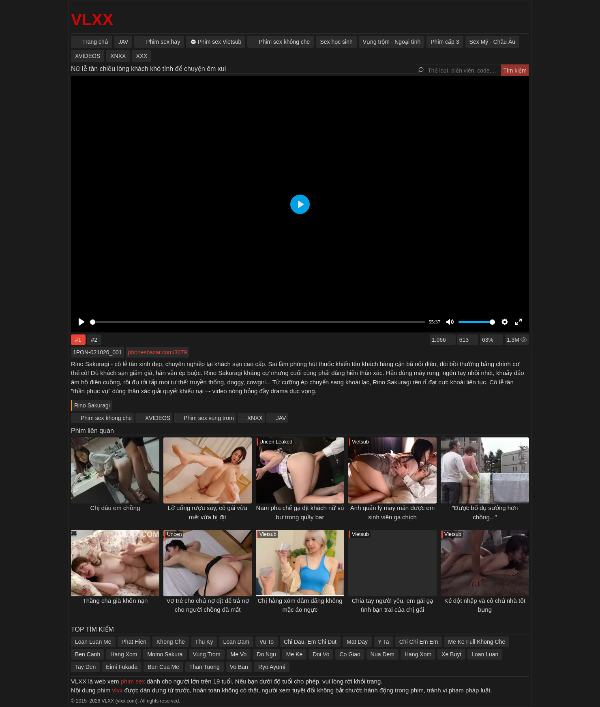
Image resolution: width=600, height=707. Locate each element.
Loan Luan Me (93, 641)
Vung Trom (207, 654)
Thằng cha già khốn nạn (115, 600)
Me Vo (239, 654)
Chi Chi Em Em (418, 641)
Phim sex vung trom (209, 418)
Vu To (266, 641)
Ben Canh (87, 654)
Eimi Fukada (121, 667)
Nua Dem (382, 654)
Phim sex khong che (106, 418)
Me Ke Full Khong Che (476, 641)
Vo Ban (239, 667)
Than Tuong (204, 667)
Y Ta (383, 641)
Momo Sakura (164, 654)
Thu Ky (204, 641)
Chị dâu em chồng (115, 507)
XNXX (255, 418)
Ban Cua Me (163, 667)
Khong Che (170, 641)
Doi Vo (321, 654)
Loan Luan (484, 654)
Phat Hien (134, 641)
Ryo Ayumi (271, 667)
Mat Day (357, 641)
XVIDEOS (157, 418)
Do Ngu (266, 654)
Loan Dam (236, 641)
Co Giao (349, 654)
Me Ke (294, 654)
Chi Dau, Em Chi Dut (310, 641)
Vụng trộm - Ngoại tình (392, 42)
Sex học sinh (336, 42)
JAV (281, 418)
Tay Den (85, 667)
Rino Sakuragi (92, 405)
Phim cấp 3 (445, 42)
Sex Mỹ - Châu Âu (492, 42)
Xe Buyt (451, 654)
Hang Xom (123, 654)
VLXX (92, 19)
